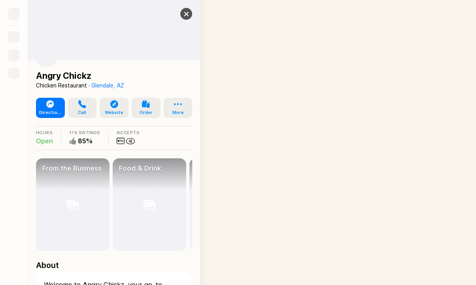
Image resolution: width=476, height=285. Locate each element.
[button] (180, 14)
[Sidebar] (14, 14)
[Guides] (14, 55)
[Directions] (14, 73)
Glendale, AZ (107, 85)
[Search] (14, 37)
